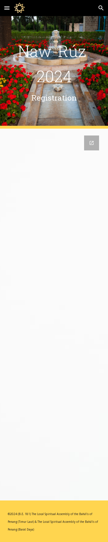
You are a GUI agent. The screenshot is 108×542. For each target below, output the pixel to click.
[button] (7, 8)
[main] (54, 72)
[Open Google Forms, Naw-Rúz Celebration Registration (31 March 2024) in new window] (91, 143)
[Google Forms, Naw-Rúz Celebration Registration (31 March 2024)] (54, 315)
